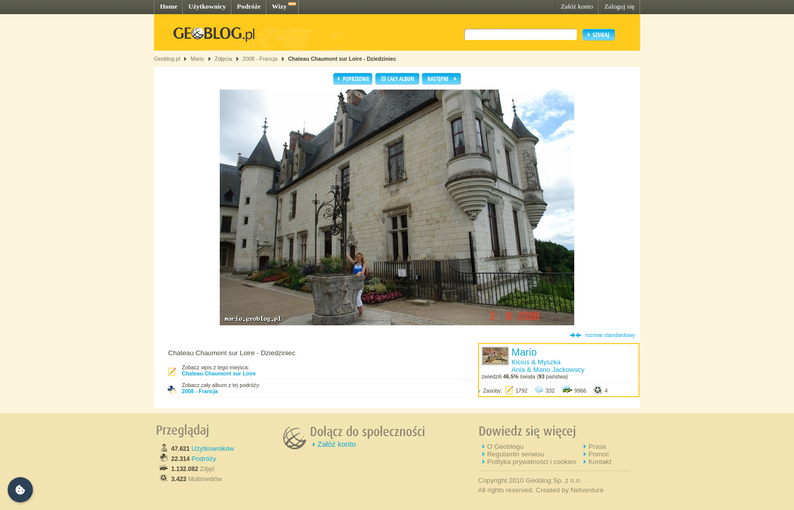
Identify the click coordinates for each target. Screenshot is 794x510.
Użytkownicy (207, 6)
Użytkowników (212, 448)
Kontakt (599, 461)
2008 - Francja (260, 59)
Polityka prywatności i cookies (531, 461)
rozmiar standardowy (610, 335)
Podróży (203, 458)
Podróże (249, 6)
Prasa (597, 446)
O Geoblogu (505, 446)
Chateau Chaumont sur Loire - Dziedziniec (342, 59)
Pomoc (598, 454)
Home (168, 6)
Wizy (279, 6)
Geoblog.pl (167, 59)
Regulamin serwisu (515, 454)
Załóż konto (577, 6)
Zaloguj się (619, 6)
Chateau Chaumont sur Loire (219, 373)
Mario (197, 59)
